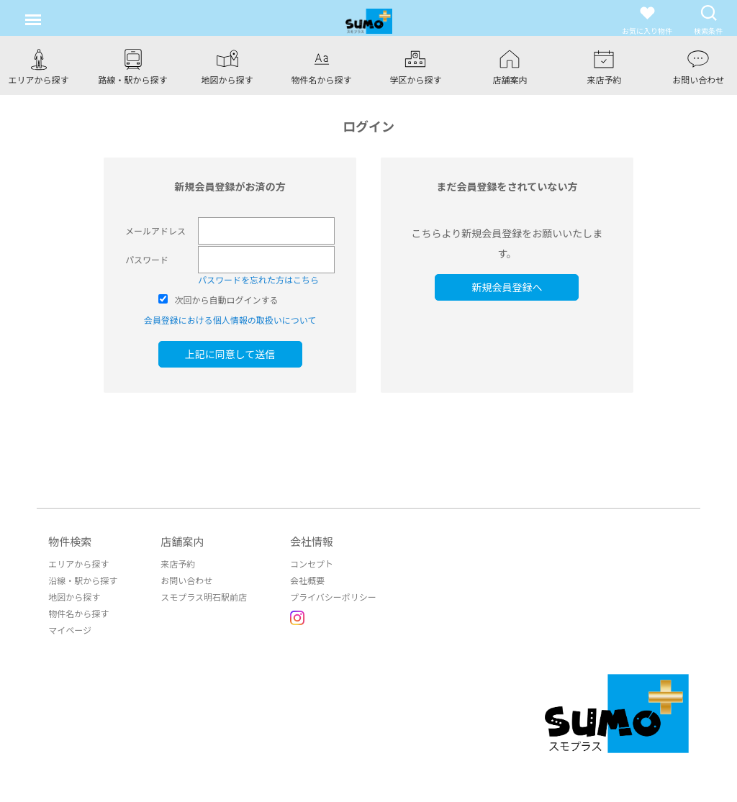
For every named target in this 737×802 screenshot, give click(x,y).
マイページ (69, 630)
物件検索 (69, 541)
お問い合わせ (186, 580)
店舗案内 (182, 541)
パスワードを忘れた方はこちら (258, 279)
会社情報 (311, 541)
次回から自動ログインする (227, 299)
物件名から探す (78, 613)
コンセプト (311, 563)
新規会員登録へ (506, 287)
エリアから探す (78, 563)
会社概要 (307, 580)
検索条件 (708, 20)
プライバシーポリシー (333, 597)
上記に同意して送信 (230, 354)
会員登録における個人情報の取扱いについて (230, 320)
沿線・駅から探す (82, 580)
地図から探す (74, 597)
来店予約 (177, 563)
